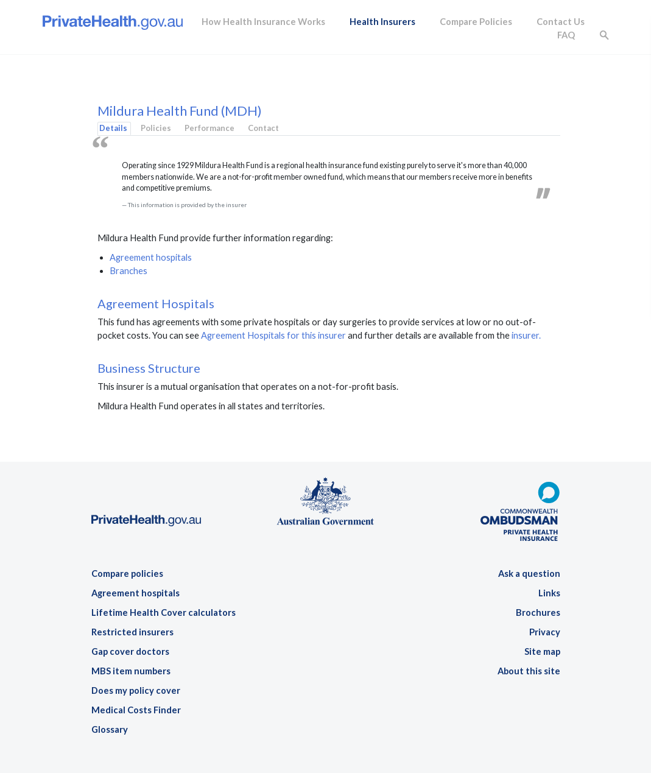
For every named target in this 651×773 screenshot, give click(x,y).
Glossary (109, 729)
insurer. (526, 335)
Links (549, 593)
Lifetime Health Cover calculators (163, 612)
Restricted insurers (132, 632)
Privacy (544, 632)
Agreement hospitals (151, 257)
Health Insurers (382, 21)
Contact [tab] (263, 128)
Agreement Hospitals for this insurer (273, 335)
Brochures (538, 612)
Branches (128, 271)
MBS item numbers (131, 671)
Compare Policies (476, 21)
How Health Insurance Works (263, 21)
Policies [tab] (156, 128)
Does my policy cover (135, 690)
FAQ (566, 35)
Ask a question (529, 573)
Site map (542, 651)
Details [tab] (113, 128)
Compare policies (127, 573)
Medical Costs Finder (136, 710)
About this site (529, 671)
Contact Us (561, 21)
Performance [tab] (209, 128)
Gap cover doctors (130, 651)
